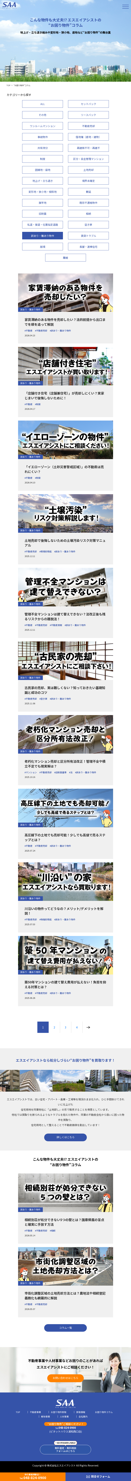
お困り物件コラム (104, 1412)
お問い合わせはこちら (65, 1378)
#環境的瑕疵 (45, 551)
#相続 (52, 1230)
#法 (70, 772)
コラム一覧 (65, 1327)
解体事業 (45, 1416)
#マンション (31, 772)
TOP (8, 85)
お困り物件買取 (58, 1412)
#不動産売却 (41, 330)
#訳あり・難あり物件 (60, 330)
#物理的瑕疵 (45, 919)
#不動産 (28, 330)
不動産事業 (35, 1412)
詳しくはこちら (66, 1137)
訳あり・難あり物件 (30, 309)
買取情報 (80, 1412)
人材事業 (64, 1416)
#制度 (38, 404)
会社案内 (83, 1416)
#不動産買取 (56, 625)
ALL (42, 104)
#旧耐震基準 (60, 772)
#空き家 (43, 698)
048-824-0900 (65, 1427)
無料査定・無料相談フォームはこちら (65, 1449)
